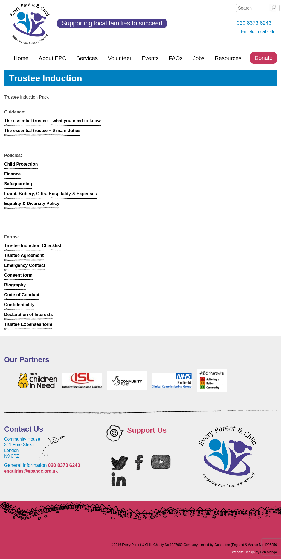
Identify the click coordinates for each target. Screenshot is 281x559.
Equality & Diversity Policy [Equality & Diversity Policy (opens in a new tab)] (31, 203)
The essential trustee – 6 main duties (42, 130)
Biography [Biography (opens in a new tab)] (15, 285)
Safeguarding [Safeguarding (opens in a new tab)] (18, 184)
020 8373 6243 (64, 465)
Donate (263, 58)
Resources (228, 58)
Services (87, 58)
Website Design (243, 552)
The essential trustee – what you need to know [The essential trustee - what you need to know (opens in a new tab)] (52, 120)
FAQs (176, 58)
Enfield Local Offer (259, 31)
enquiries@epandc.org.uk (31, 471)
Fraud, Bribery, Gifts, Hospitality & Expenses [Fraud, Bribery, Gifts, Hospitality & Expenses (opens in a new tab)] (50, 193)
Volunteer (119, 58)
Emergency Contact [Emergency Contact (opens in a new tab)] (24, 265)
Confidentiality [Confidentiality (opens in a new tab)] (19, 304)
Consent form (18, 275)
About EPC (52, 58)
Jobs (199, 58)
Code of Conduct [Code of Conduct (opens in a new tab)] (21, 294)
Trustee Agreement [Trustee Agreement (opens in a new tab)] (24, 255)
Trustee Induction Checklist (32, 245)
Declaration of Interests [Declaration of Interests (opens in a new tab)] (28, 314)
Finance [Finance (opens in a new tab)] (12, 174)
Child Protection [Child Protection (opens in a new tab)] (21, 164)
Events (149, 58)
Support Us (147, 430)
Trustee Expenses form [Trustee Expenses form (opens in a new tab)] (28, 324)
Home (21, 58)
